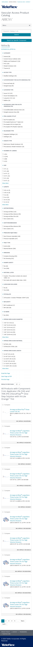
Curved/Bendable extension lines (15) (14, 109)
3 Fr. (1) (6, 169)
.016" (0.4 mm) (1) (9, 322)
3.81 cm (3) (7, 190)
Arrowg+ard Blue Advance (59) (12, 214)
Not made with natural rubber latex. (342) (15, 280)
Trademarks (23, 632)
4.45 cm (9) (7, 192)
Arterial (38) (7, 56)
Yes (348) (6, 290)
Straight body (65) (9, 86)
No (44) (6, 266)
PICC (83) (6, 63)
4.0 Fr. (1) (6, 173)
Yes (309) (6, 268)
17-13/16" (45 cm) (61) (10, 363)
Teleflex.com (21, 1)
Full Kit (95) (7, 246)
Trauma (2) (7, 68)
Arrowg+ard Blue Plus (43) (11, 216)
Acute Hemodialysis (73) (10, 95)
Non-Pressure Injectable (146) (12, 236)
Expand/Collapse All (8, 49)
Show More (5, 183)
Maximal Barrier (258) (10, 248)
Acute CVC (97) (8, 93)
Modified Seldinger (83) (10, 76)
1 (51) (5, 154)
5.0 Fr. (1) (6, 180)
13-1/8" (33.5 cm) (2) (9, 356)
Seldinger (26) (8, 136)
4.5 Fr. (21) (7, 176)
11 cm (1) (6, 202)
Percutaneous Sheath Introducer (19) (14, 146)
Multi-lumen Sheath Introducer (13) (13, 144)
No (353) (6, 315)
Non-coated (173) (8, 228)
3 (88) (5, 159)
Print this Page (5, 379)
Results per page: (7, 384)
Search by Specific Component (16, 40)
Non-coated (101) (8, 218)
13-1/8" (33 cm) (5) (9, 354)
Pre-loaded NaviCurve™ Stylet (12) (13, 122)
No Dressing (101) (9, 258)
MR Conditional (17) (9, 305)
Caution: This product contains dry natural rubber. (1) (15, 277)
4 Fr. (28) (6, 171)
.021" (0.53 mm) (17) (9, 327)
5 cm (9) (6, 195)
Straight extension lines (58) (11, 112)
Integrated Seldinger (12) (10, 134)
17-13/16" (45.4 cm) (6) (10, 366)
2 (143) (6, 156)
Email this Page (5, 373)
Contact (28, 1)
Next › (23, 621)
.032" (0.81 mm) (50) (9, 332)
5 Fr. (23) (6, 178)
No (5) (5, 287)
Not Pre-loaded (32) (9, 119)
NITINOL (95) (7, 344)
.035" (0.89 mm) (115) (10, 334)
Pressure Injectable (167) (11, 238)
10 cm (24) (7, 199)
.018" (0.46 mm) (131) (10, 325)
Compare (7, 405)
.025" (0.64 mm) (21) (9, 330)
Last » (4, 624)
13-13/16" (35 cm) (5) (9, 359)
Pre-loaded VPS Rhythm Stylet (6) (13, 126)
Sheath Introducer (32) (10, 66)
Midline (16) (7, 100)
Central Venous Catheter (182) (12, 59)
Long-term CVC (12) (9, 98)
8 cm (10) (6, 197)
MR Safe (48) (7, 307)
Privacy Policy (5, 632)
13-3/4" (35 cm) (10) (9, 361)
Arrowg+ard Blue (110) (10, 211)
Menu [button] (16, 25)
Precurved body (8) (9, 83)
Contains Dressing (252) (10, 256)
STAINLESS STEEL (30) (10, 346)
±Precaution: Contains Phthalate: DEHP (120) (16, 297)
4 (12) (5, 161)
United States (12, 1)
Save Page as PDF (6, 376)
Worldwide (5, 1)
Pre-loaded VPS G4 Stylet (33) (12, 124)
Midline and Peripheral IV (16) (12, 61)
